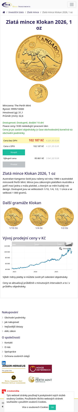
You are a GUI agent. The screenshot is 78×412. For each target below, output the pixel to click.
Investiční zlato (16, 12)
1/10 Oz (13, 227)
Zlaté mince (33, 12)
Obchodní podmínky (13, 317)
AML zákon (9, 331)
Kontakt (7, 342)
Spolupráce (9, 351)
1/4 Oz (39, 227)
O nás (6, 347)
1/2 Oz (64, 227)
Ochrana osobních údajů (16, 356)
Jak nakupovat (10, 322)
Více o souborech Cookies (35, 407)
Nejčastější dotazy (12, 326)
